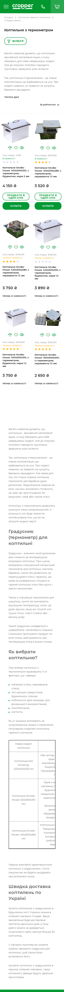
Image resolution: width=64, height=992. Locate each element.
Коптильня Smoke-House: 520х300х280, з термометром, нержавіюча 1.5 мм (16, 271)
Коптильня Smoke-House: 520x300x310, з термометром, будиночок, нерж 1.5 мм (47, 273)
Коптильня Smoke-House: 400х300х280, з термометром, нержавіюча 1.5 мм (48, 172)
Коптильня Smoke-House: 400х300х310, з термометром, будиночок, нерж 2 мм (16, 172)
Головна (8, 17)
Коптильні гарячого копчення (34, 17)
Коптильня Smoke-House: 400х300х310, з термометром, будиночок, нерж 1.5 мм (16, 360)
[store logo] (23, 6)
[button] (10, 148)
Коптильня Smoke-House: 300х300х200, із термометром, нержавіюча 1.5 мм (47, 359)
